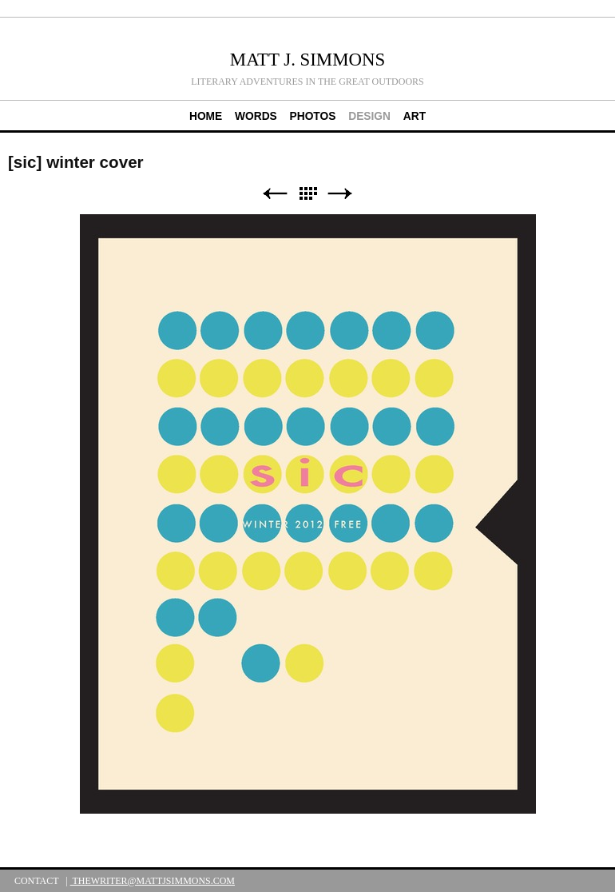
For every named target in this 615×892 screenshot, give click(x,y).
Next (340, 193)
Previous (274, 193)
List (307, 193)
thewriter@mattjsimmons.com (152, 880)
